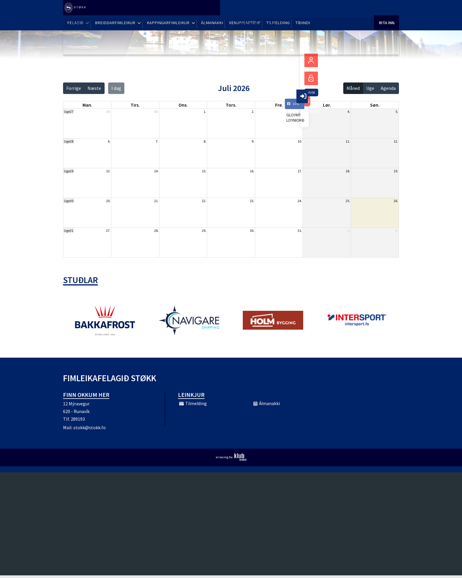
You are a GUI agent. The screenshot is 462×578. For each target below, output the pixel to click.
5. (396, 111)
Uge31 (68, 230)
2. (253, 111)
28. (156, 230)
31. (300, 230)
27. (108, 230)
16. (252, 171)
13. (108, 171)
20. (108, 201)
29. (108, 111)
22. (204, 201)
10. (300, 141)
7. (157, 141)
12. (396, 141)
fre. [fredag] (279, 105)
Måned (353, 88)
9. (253, 141)
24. (300, 201)
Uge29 (68, 171)
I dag (116, 88)
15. (204, 171)
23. (252, 201)
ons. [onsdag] (183, 105)
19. (396, 171)
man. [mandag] (87, 105)
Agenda (388, 88)
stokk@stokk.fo (89, 430)
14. (156, 171)
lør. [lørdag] (327, 105)
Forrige (73, 88)
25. (348, 201)
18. (348, 171)
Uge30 (68, 201)
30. (156, 111)
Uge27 (68, 111)
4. (348, 111)
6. (109, 141)
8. (205, 141)
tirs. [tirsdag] (135, 105)
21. (156, 201)
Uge (370, 88)
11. (348, 141)
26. (396, 201)
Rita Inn (386, 8)
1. (205, 111)
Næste (94, 88)
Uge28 (68, 141)
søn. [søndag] (375, 105)
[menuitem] (78, 9)
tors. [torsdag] (231, 105)
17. (300, 171)
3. (300, 111)
